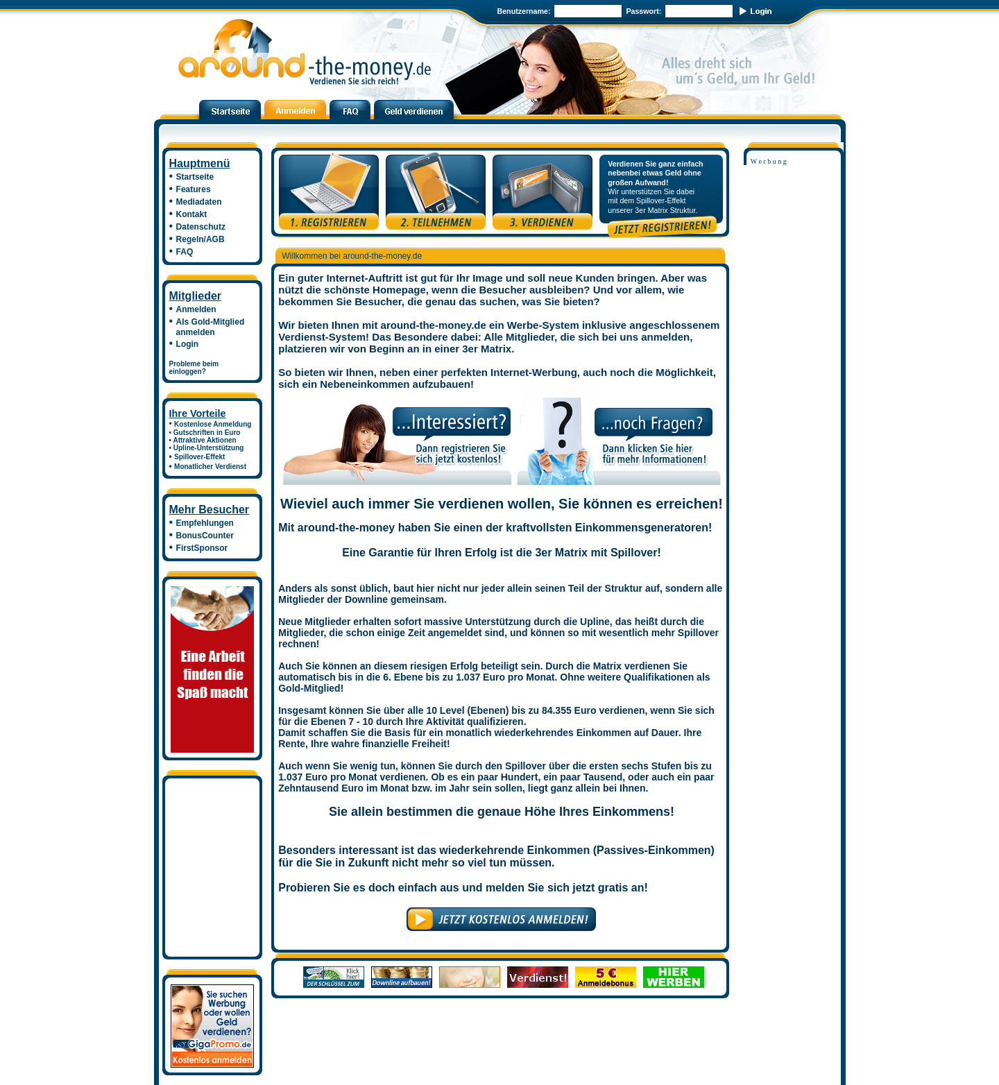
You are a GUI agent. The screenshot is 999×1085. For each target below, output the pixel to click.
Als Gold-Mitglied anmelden (207, 327)
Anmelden (196, 309)
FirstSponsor (202, 548)
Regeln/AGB (200, 239)
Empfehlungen (205, 523)
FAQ (185, 252)
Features (193, 189)
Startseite (195, 177)
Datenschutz (200, 227)
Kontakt (191, 214)
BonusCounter (205, 535)
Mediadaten (199, 202)
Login (187, 344)
